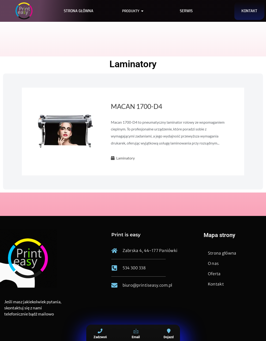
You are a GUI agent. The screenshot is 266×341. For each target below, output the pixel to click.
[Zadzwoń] (100, 331)
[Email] (136, 331)
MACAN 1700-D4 (136, 106)
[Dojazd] (169, 331)
